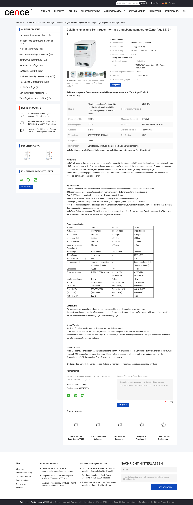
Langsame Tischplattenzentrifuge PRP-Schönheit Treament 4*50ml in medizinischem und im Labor (58, 477)
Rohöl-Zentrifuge (27, 87)
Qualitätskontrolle (114, 11)
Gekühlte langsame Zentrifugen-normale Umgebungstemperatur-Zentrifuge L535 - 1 (85, 83)
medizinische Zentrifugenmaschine (36, 41)
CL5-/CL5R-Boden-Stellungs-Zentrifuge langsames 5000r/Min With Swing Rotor (98, 437)
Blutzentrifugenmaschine (120, 364)
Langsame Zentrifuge (45, 22)
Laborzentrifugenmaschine (32, 35)
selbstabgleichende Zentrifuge (144, 364)
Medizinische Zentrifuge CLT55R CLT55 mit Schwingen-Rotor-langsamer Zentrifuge (76, 437)
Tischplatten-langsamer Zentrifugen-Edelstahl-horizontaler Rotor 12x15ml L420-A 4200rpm (119, 437)
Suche (143, 3)
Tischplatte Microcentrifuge (32, 82)
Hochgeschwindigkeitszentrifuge (35, 76)
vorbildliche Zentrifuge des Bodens (94, 364)
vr (184, 11)
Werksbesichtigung (90, 11)
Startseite (20, 22)
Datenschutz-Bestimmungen (32, 502)
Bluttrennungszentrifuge (30, 60)
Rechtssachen (172, 11)
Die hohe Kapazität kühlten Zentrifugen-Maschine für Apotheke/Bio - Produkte (98, 469)
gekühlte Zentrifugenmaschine (33, 54)
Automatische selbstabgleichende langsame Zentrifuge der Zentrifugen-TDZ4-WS (42, 116)
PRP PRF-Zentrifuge (28, 49)
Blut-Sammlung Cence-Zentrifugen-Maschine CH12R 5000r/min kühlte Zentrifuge (96, 477)
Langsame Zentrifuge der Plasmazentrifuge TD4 (141, 437)
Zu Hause (45, 11)
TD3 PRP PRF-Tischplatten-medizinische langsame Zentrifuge (163, 437)
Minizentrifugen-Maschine (31, 93)
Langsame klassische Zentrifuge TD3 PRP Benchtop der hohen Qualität (59, 484)
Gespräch (155, 3)
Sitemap (19, 488)
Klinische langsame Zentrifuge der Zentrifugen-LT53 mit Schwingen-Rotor (42, 124)
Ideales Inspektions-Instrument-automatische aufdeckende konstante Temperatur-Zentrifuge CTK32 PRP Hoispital (57, 470)
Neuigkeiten (155, 11)
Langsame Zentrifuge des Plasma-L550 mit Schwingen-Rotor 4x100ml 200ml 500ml (42, 131)
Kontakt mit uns (137, 11)
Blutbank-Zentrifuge (28, 65)
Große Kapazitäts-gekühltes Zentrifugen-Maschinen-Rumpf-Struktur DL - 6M (99, 483)
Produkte (59, 11)
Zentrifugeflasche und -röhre (32, 98)
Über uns (72, 11)
